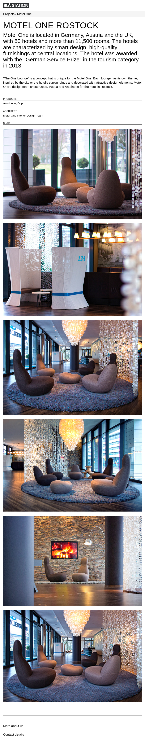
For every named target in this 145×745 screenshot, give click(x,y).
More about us (13, 726)
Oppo (20, 103)
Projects (8, 14)
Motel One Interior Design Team (23, 115)
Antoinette (9, 103)
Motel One (24, 14)
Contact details (13, 734)
